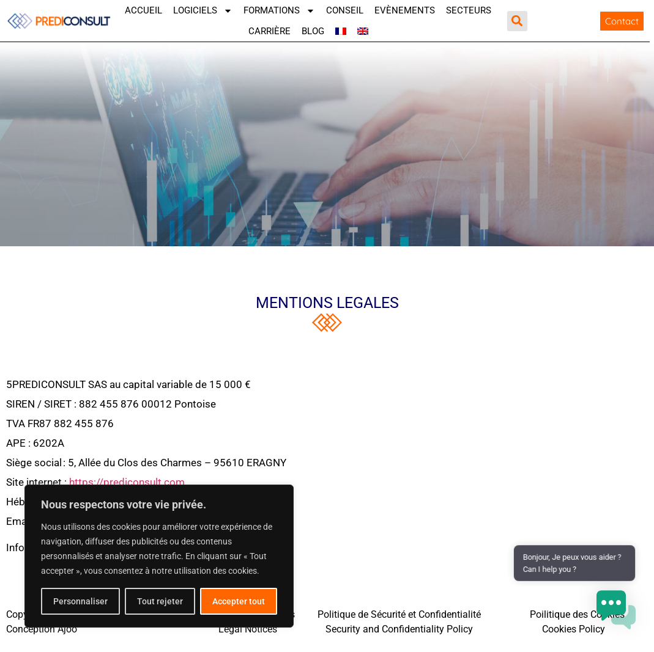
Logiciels (202, 10)
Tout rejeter (160, 601)
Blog (313, 31)
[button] (517, 21)
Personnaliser (80, 601)
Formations (279, 10)
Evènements (404, 10)
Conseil (344, 10)
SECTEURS (468, 10)
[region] (159, 556)
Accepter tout (238, 601)
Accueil (143, 10)
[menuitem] (341, 31)
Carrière (269, 31)
